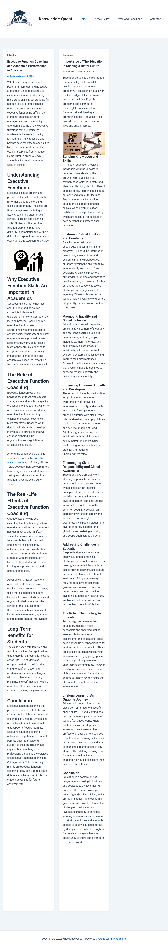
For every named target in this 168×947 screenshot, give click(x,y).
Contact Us (155, 19)
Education (12, 55)
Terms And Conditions (131, 19)
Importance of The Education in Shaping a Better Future (79, 65)
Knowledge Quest (55, 18)
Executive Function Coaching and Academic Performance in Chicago (28, 65)
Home (87, 19)
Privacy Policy (105, 19)
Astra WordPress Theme (113, 938)
